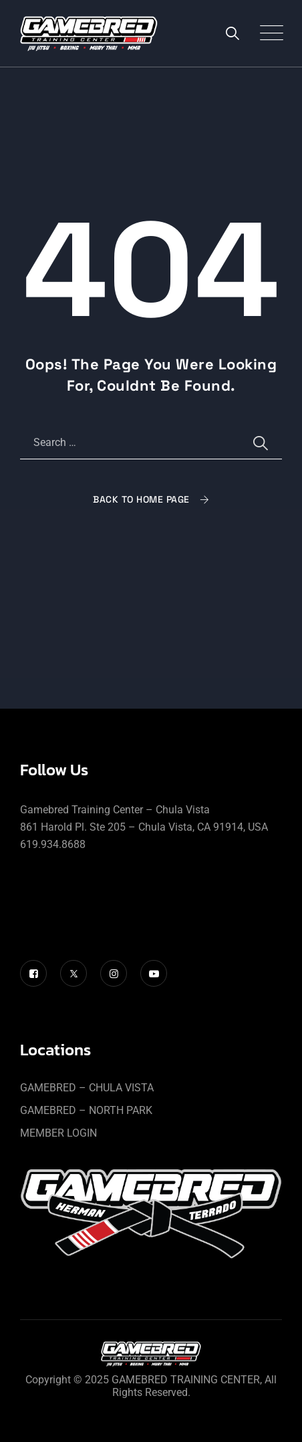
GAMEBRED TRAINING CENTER (186, 1379)
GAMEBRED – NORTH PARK (86, 1110)
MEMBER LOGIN (58, 1133)
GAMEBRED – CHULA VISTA (87, 1087)
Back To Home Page (141, 499)
